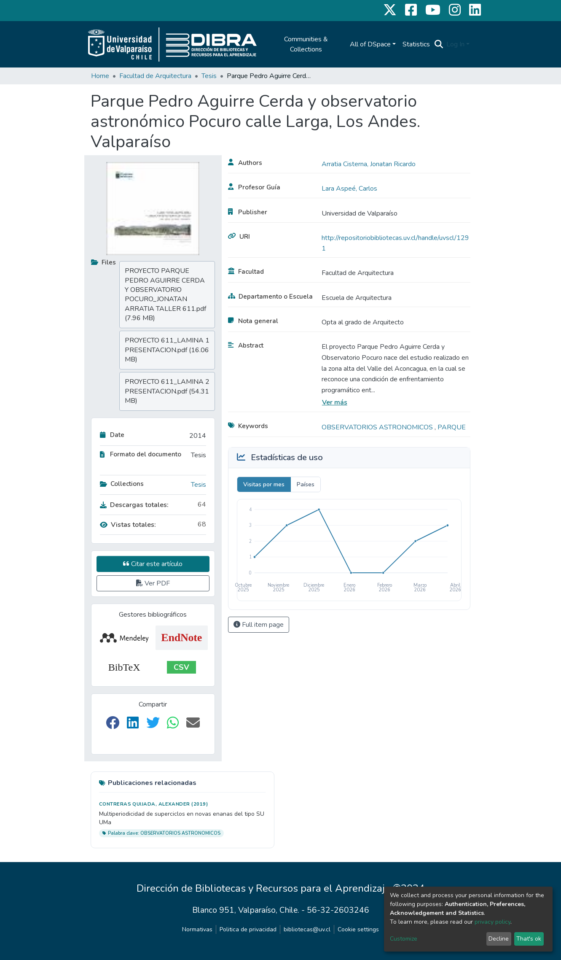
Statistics (416, 44)
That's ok (528, 939)
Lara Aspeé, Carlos (349, 188)
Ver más (334, 402)
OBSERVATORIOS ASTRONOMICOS (378, 427)
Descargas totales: (134, 505)
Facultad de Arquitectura (155, 76)
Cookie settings (358, 929)
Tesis (209, 76)
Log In (455, 44)
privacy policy (492, 922)
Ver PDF (153, 583)
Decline (499, 939)
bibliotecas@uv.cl (307, 929)
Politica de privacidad (248, 929)
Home (100, 76)
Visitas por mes (264, 484)
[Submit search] (438, 44)
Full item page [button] (259, 624)
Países (305, 484)
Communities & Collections (306, 44)
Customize (403, 939)
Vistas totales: (128, 524)
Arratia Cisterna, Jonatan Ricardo (369, 164)
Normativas (197, 929)
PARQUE (452, 427)
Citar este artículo (153, 564)
